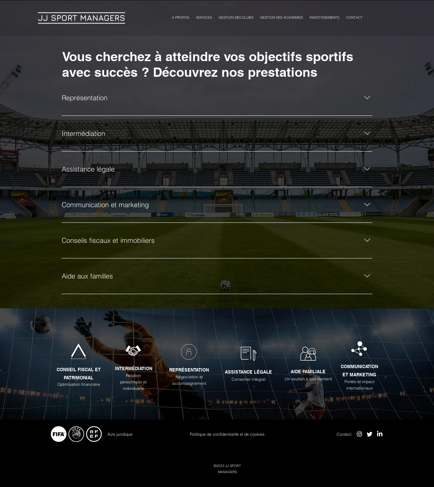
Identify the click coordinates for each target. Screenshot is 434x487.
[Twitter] (369, 434)
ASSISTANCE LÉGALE (248, 372)
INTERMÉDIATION (133, 368)
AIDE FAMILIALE (308, 371)
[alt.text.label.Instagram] (359, 434)
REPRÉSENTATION (189, 370)
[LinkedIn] (379, 434)
